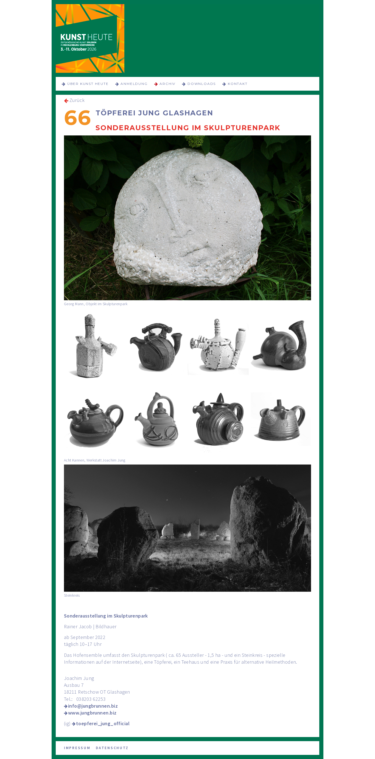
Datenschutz (112, 748)
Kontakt (238, 84)
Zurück (77, 100)
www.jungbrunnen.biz (92, 713)
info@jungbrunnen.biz (93, 706)
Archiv (167, 84)
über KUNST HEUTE (88, 84)
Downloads (202, 84)
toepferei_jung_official (103, 723)
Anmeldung (134, 84)
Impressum (77, 748)
